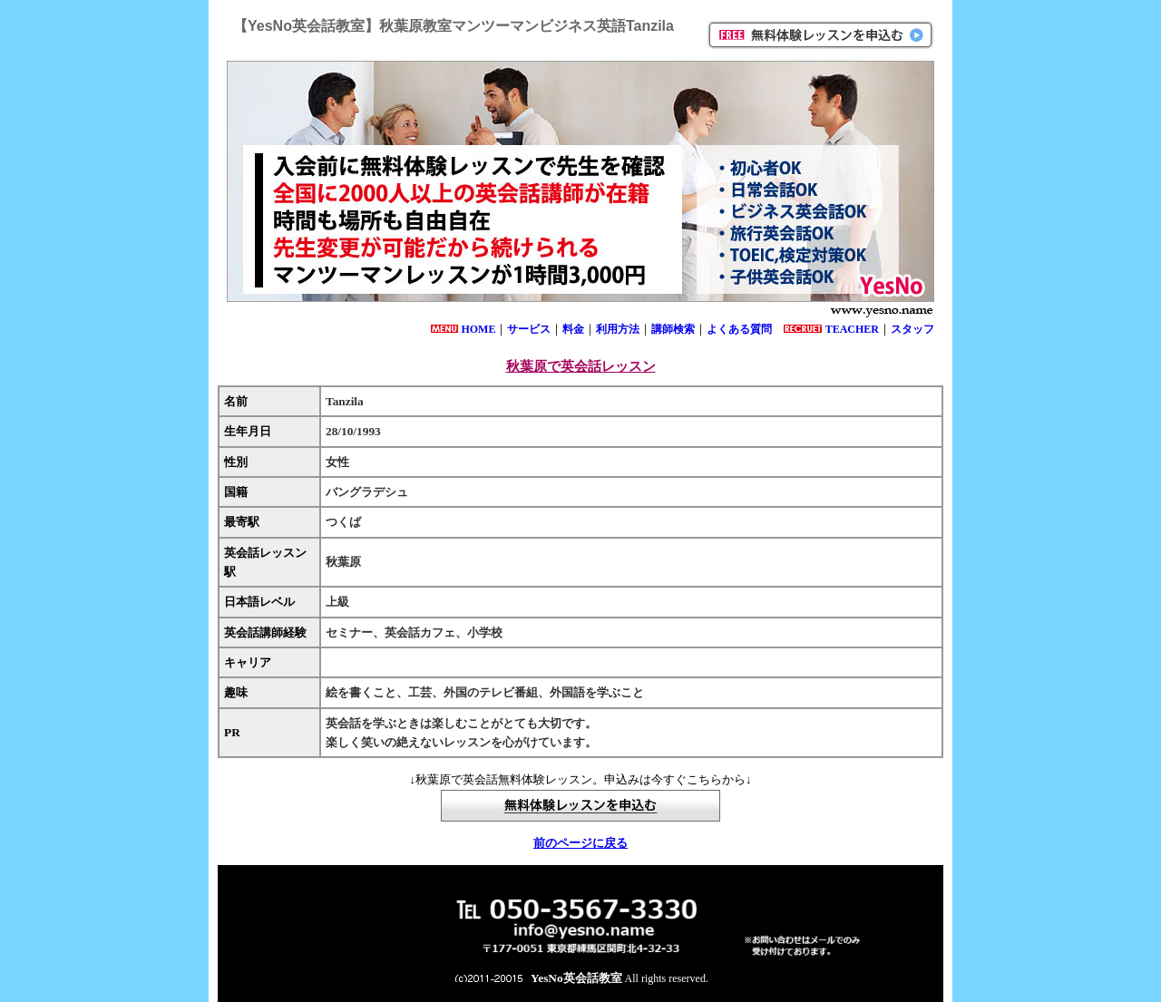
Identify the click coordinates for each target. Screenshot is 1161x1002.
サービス (529, 329)
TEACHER (852, 329)
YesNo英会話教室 (576, 978)
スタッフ (912, 329)
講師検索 (673, 329)
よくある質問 (739, 329)
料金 (573, 329)
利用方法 (617, 329)
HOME (478, 329)
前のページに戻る (580, 843)
